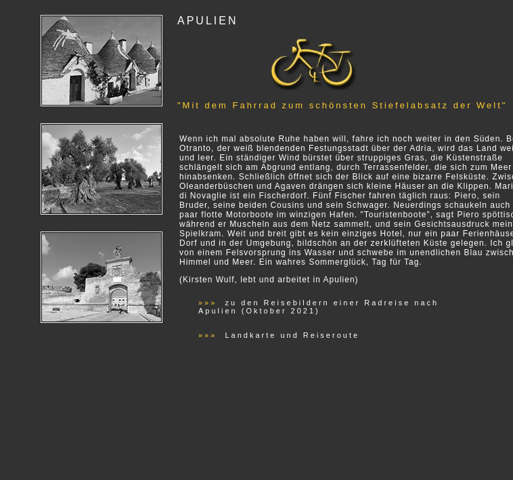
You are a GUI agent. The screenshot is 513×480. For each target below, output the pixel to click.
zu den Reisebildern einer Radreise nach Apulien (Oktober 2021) (318, 307)
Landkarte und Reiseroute (290, 335)
